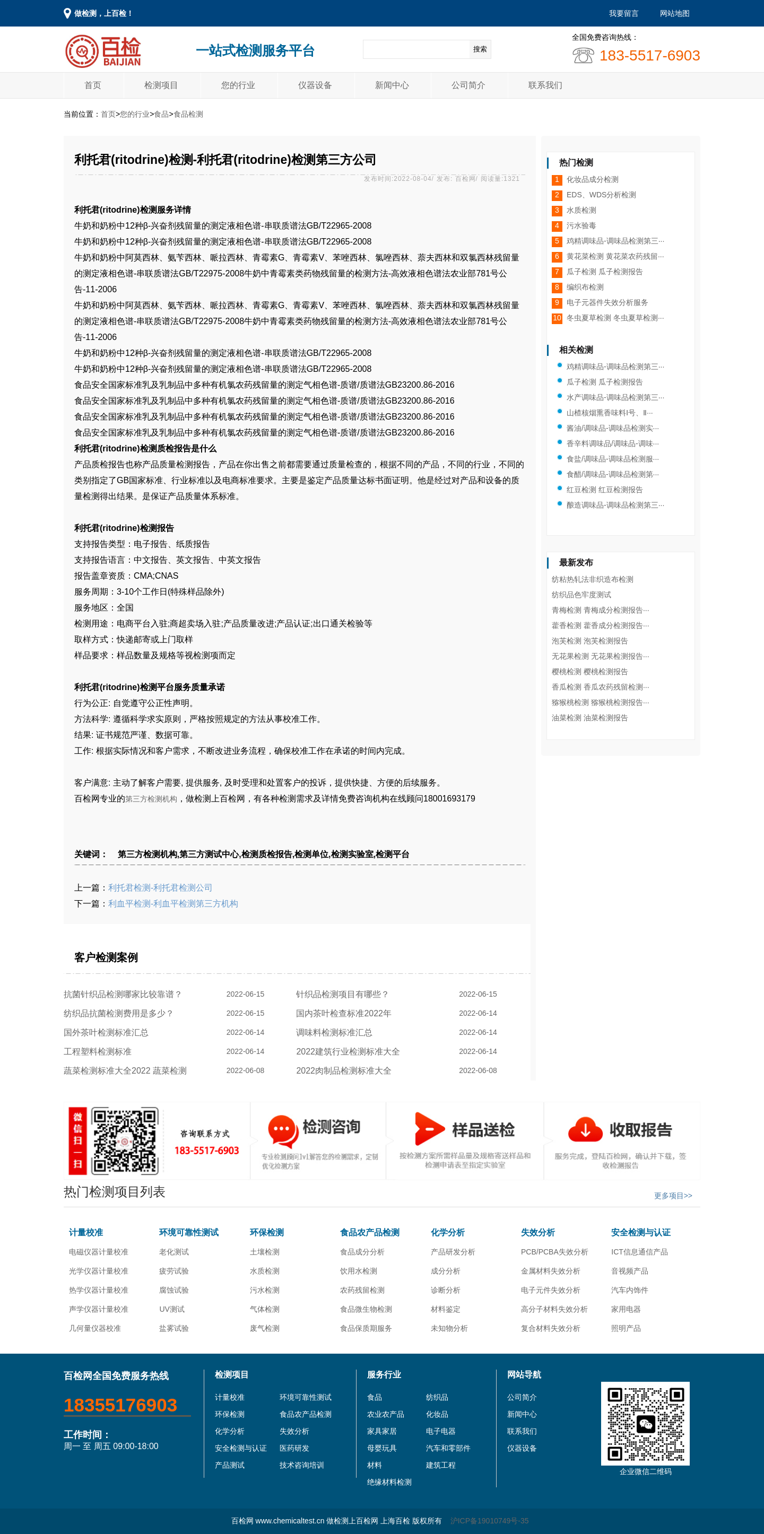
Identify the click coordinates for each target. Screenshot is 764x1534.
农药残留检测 (362, 1290)
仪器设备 (315, 85)
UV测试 (171, 1309)
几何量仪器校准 (95, 1328)
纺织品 (437, 1397)
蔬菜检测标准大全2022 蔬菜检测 (128, 1070)
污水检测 (265, 1290)
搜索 (480, 49)
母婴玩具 (382, 1448)
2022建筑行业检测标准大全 (350, 1051)
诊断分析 (446, 1290)
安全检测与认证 (641, 1232)
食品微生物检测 (366, 1309)
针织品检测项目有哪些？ (345, 994)
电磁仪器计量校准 (98, 1252)
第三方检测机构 (151, 799)
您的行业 (238, 85)
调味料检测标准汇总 (336, 1032)
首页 (92, 85)
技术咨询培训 (302, 1465)
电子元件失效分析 (550, 1290)
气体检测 (265, 1309)
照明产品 (626, 1328)
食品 (161, 114)
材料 (374, 1465)
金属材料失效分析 (550, 1271)
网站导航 (524, 1374)
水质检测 (265, 1271)
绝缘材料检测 (389, 1482)
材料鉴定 (446, 1309)
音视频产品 (629, 1271)
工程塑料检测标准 (100, 1051)
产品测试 (230, 1465)
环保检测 (267, 1232)
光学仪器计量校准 (98, 1271)
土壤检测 (265, 1252)
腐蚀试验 (174, 1290)
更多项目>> (673, 1195)
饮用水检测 (358, 1271)
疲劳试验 (174, 1271)
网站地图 (675, 13)
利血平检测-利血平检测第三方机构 (173, 903)
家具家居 (382, 1431)
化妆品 (437, 1414)
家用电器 (626, 1309)
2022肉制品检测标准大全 (346, 1070)
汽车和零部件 (448, 1448)
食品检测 (188, 114)
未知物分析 (449, 1328)
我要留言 (624, 13)
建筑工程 (441, 1465)
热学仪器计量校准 (98, 1290)
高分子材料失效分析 (554, 1309)
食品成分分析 (362, 1252)
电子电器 (441, 1431)
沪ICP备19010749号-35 (489, 1520)
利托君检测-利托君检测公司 (160, 887)
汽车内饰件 (629, 1290)
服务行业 (384, 1374)
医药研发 (294, 1448)
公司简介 (468, 85)
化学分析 (448, 1232)
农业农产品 (385, 1414)
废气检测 (265, 1328)
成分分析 (446, 1271)
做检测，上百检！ (104, 13)
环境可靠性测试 (189, 1232)
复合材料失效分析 (550, 1328)
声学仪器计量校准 (98, 1309)
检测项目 (161, 85)
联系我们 (545, 85)
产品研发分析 (453, 1252)
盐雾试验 (174, 1328)
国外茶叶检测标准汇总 (108, 1032)
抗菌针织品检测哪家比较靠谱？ (125, 994)
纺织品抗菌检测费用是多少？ (121, 1013)
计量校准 (86, 1232)
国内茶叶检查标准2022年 (346, 1013)
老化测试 (174, 1252)
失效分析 (538, 1232)
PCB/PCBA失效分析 (554, 1252)
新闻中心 (392, 85)
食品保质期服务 (366, 1328)
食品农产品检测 (370, 1232)
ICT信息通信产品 (639, 1252)
